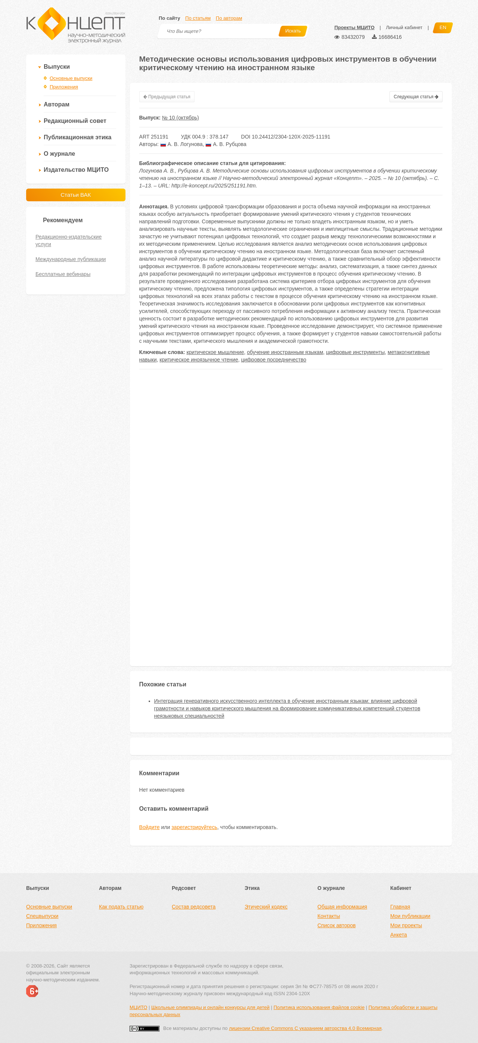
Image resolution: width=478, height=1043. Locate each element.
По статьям (198, 18)
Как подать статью (121, 907)
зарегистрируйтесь (194, 827)
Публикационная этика (77, 137)
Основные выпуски (71, 78)
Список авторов (336, 925)
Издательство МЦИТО (76, 170)
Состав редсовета (193, 907)
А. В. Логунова (181, 144)
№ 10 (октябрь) (180, 118)
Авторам (56, 104)
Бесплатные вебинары (62, 274)
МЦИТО (138, 1007)
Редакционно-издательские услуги (68, 240)
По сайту (169, 18)
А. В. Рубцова (225, 144)
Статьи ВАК (75, 195)
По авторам (229, 18)
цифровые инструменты (355, 352)
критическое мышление (215, 352)
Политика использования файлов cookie (318, 1007)
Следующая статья (416, 96)
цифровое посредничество (273, 360)
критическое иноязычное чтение (198, 360)
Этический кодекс (266, 907)
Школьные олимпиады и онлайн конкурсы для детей (210, 1007)
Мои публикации (410, 916)
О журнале (59, 153)
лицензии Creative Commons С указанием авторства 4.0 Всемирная (305, 1028)
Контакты (328, 916)
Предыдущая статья (166, 96)
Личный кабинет (404, 27)
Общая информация (342, 907)
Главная (400, 907)
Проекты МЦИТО (354, 27)
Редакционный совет (75, 121)
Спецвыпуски (42, 916)
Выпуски (57, 66)
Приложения (64, 87)
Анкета (398, 935)
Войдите (149, 827)
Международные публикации (70, 259)
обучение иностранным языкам (285, 352)
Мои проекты (406, 925)
